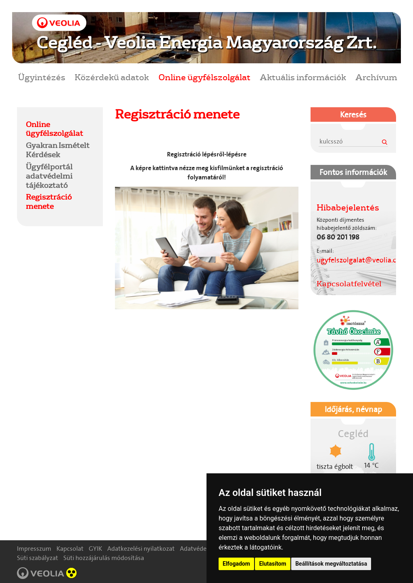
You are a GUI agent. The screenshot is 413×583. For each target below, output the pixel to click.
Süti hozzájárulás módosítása (103, 558)
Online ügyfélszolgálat (204, 77)
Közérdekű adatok (112, 77)
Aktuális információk (303, 77)
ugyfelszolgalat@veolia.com (362, 260)
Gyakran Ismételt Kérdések (58, 150)
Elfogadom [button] (236, 563)
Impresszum (34, 548)
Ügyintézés (41, 77)
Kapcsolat (69, 548)
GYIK (95, 548)
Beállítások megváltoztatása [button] (331, 563)
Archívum (376, 77)
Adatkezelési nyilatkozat (141, 548)
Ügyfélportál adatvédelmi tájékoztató (49, 176)
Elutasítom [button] (272, 563)
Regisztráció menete (49, 201)
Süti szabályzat (37, 558)
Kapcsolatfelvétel (349, 283)
